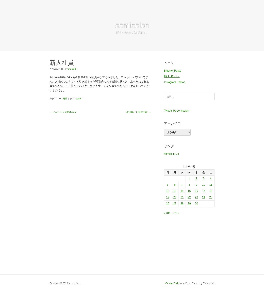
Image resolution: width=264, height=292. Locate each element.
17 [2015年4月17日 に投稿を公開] (203, 191)
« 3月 (167, 213)
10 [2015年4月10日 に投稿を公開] (203, 184)
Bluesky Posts (172, 70)
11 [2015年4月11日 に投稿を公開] (210, 184)
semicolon (132, 25)
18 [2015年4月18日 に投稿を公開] (210, 191)
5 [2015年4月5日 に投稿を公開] (167, 184)
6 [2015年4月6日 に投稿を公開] (175, 184)
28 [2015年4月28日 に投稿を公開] (182, 203)
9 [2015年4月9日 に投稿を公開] (196, 184)
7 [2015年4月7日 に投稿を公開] (182, 184)
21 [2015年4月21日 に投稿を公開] (182, 197)
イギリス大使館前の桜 (63, 112)
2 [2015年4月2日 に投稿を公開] (196, 178)
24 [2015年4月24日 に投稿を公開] (203, 197)
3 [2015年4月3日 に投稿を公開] (203, 178)
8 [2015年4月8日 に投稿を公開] (189, 184)
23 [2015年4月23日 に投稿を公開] (196, 197)
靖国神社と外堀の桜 (138, 112)
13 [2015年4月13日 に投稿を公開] (174, 191)
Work (78, 98)
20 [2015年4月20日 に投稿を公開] (174, 197)
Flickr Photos (171, 76)
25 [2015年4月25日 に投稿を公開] (210, 197)
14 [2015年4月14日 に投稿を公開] (182, 191)
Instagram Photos (174, 82)
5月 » (176, 213)
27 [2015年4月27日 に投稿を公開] (174, 203)
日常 (65, 98)
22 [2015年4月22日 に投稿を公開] (189, 197)
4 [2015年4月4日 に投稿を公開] (211, 178)
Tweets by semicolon (176, 110)
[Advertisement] (132, 249)
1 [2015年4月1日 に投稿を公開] (189, 178)
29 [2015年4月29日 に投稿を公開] (189, 203)
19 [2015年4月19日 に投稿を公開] (167, 197)
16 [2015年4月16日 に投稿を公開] (196, 191)
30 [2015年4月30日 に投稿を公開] (196, 203)
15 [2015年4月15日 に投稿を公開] (189, 191)
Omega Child (172, 283)
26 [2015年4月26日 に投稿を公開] (167, 203)
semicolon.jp (171, 153)
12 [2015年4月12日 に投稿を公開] (167, 191)
